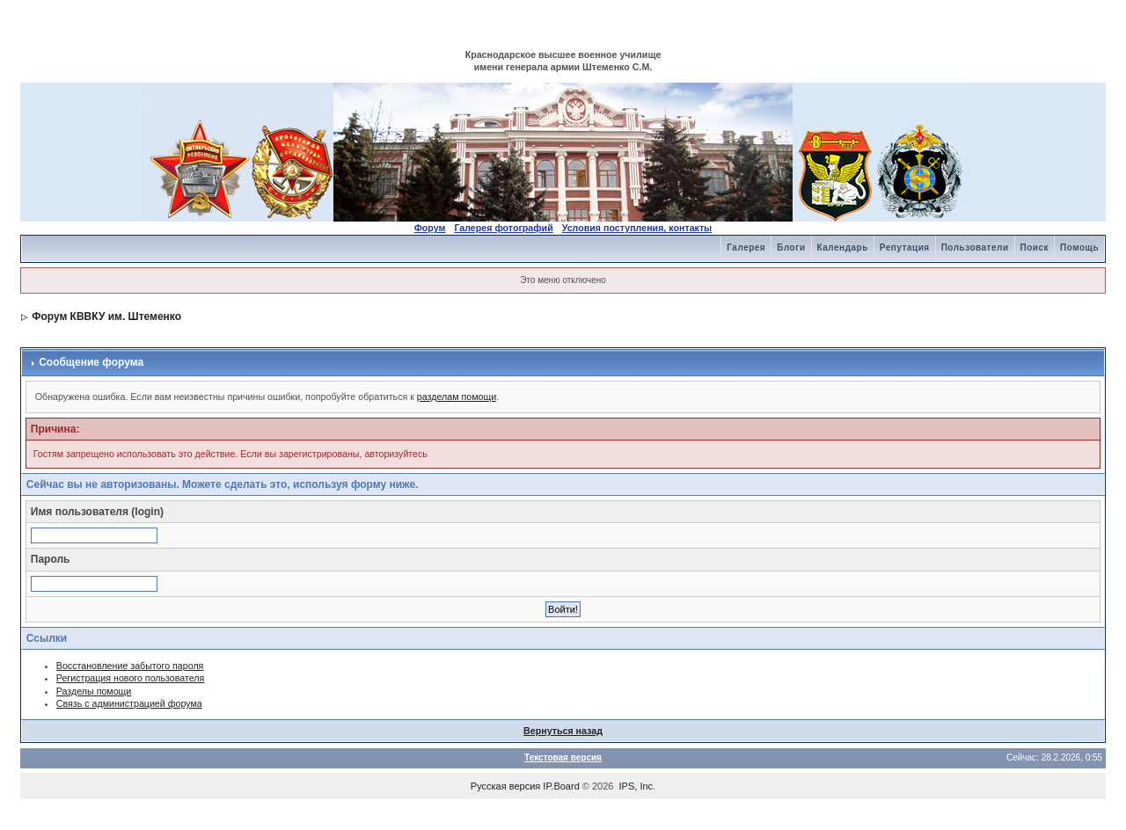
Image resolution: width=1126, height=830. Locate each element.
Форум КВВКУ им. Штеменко (106, 316)
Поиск (1034, 247)
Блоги (791, 247)
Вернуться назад (563, 730)
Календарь (842, 247)
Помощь (1079, 247)
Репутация (905, 247)
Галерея (746, 247)
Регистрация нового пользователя (130, 678)
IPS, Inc (636, 786)
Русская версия (505, 786)
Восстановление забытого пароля (130, 665)
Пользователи (975, 247)
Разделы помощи (94, 691)
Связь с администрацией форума (129, 703)
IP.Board (561, 786)
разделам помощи (456, 396)
